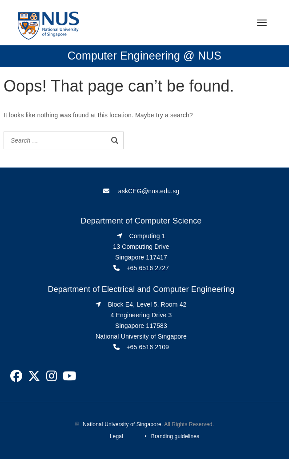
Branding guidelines (175, 436)
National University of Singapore (122, 424)
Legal (116, 436)
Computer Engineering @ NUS (144, 55)
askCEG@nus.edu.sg (149, 191)
